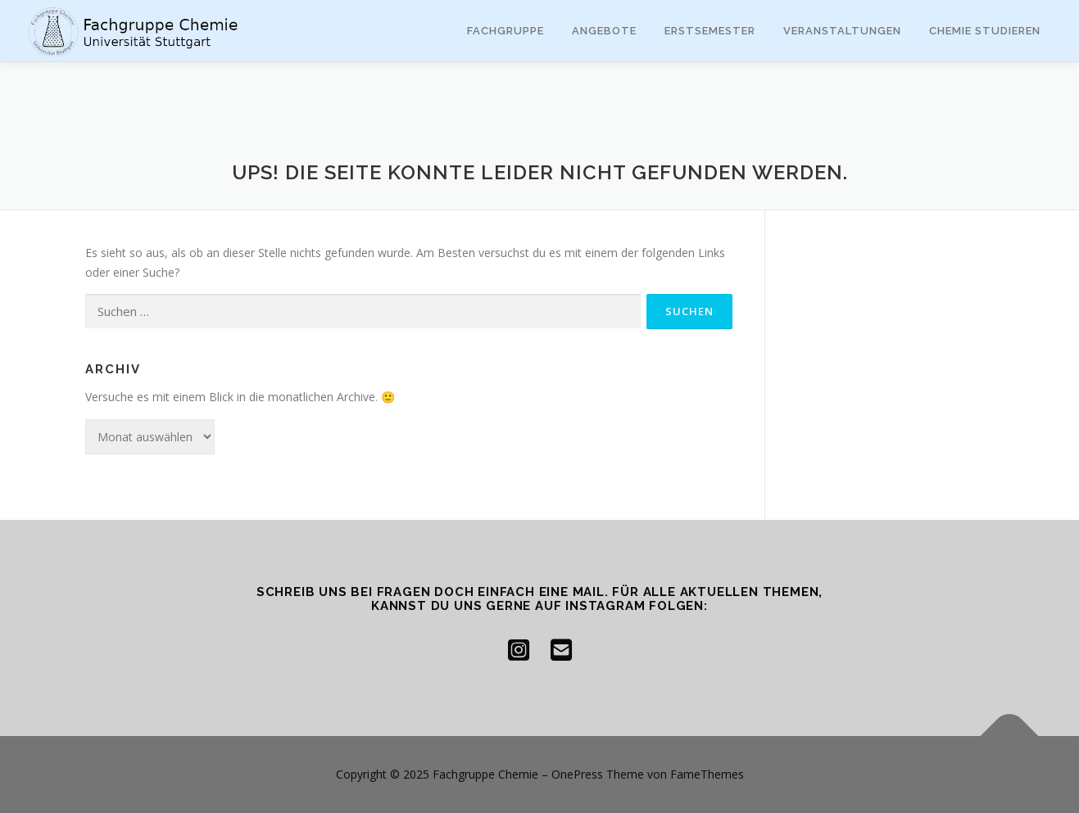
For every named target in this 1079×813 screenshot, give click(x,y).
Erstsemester (709, 31)
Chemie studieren (984, 31)
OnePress (577, 774)
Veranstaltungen (842, 31)
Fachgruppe (505, 31)
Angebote (604, 31)
